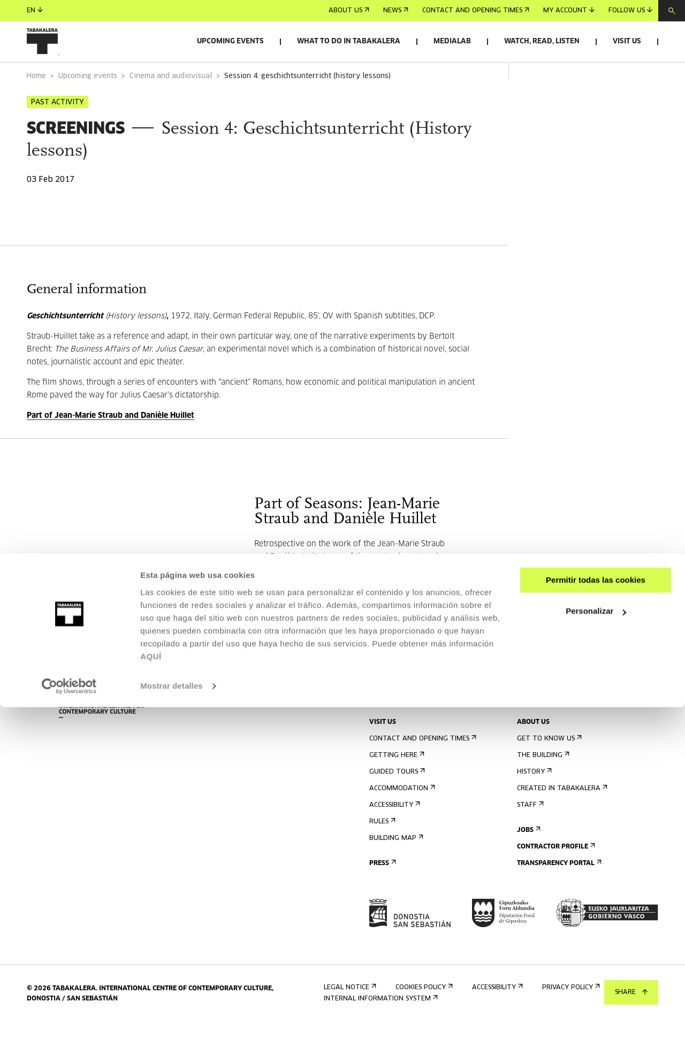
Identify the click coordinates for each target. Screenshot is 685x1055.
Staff (529, 834)
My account (569, 10)
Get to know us (548, 768)
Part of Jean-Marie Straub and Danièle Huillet (110, 445)
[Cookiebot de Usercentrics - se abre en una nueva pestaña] (69, 1034)
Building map (395, 868)
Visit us (627, 41)
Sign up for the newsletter (420, 710)
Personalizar (596, 959)
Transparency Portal (558, 893)
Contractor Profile (555, 876)
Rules (381, 851)
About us (349, 10)
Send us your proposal (561, 726)
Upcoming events (230, 41)
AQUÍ (151, 1004)
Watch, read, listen (542, 41)
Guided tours (396, 801)
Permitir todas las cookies (595, 927)
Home (36, 106)
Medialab (452, 41)
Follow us (630, 10)
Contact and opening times (475, 10)
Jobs (527, 860)
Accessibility (393, 834)
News (395, 10)
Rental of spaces (549, 710)
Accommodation (401, 818)
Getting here (395, 785)
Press (381, 893)
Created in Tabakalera (561, 818)
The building (542, 785)
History (533, 801)
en (35, 10)
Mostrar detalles (171, 1033)
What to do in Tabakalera (348, 41)
